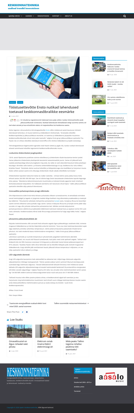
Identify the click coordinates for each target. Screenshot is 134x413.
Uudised (29, 16)
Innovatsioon (43, 16)
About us (68, 16)
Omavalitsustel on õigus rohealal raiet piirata (18, 344)
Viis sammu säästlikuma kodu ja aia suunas (116, 98)
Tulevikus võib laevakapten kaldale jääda (114, 151)
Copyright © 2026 (13, 407)
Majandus (12, 102)
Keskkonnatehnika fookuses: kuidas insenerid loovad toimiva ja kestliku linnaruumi (116, 67)
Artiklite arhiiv (79, 387)
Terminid (77, 391)
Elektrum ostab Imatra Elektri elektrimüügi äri (45, 344)
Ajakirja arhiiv (14, 16)
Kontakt (55, 16)
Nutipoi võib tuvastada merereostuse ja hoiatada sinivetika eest (115, 135)
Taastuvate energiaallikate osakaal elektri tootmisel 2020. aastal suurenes (26, 305)
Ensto (48, 130)
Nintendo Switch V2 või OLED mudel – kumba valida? (115, 84)
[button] (21, 15)
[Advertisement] (67, 34)
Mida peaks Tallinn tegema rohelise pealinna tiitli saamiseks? (75, 345)
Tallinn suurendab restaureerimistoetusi (71, 303)
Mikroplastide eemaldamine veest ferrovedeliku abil (114, 166)
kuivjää (57, 201)
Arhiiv (76, 378)
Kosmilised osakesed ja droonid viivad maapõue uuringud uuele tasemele (116, 120)
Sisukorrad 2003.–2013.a (82, 382)
